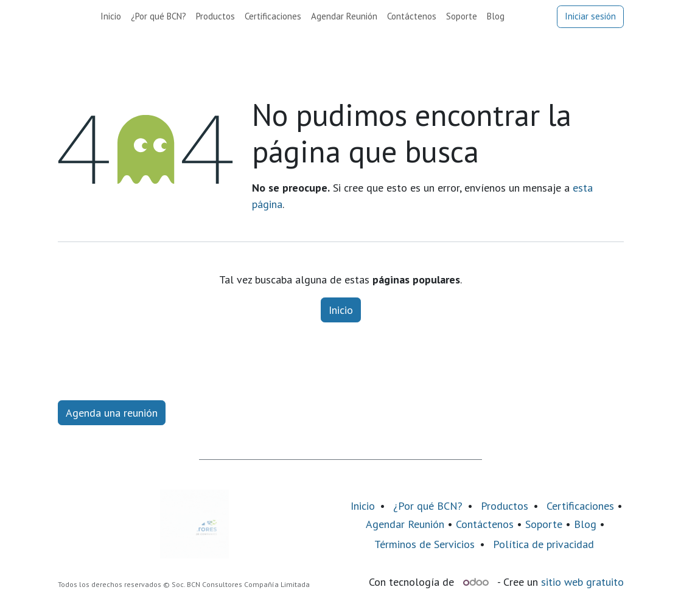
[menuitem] (111, 17)
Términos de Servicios (424, 544)
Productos (504, 506)
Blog (586, 524)
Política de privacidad (543, 544)
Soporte (543, 524)
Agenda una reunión (112, 413)
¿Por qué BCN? (428, 506)
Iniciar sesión (590, 16)
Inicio (341, 310)
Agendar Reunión (405, 524)
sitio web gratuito (582, 582)
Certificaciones (580, 506)
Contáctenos (485, 524)
